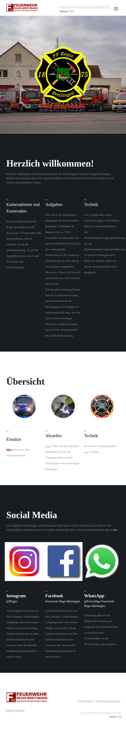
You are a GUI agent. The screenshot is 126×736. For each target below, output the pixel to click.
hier (86, 451)
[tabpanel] (85, 11)
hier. (115, 529)
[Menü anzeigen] (116, 8)
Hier (48, 446)
